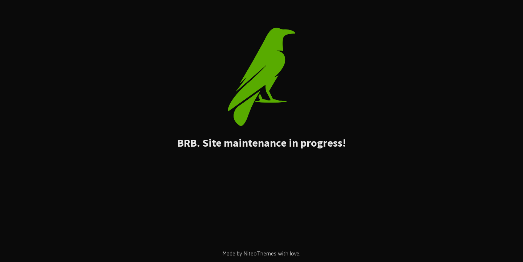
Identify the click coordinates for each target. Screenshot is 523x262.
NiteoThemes (260, 253)
